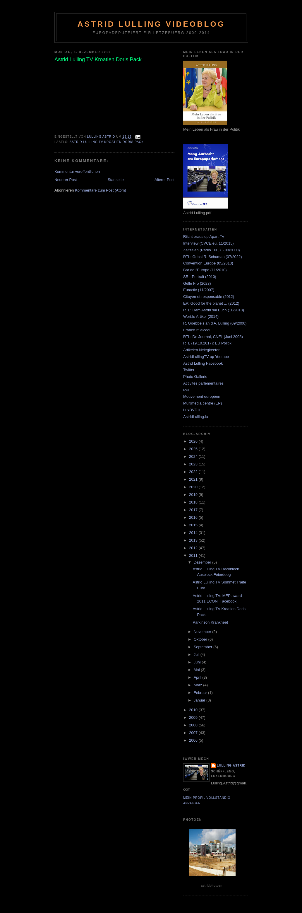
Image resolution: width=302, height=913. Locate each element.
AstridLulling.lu (195, 416)
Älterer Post (164, 180)
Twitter (188, 370)
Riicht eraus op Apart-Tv (203, 236)
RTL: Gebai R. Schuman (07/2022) (212, 257)
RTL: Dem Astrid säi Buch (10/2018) (213, 310)
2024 (194, 456)
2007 (194, 733)
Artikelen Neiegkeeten (201, 350)
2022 (194, 472)
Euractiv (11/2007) (198, 290)
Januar (200, 700)
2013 (194, 540)
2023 (194, 464)
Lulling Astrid (231, 765)
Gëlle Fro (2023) (197, 283)
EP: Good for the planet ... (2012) (211, 303)
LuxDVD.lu (192, 410)
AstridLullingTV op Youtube (206, 356)
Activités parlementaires (203, 383)
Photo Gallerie (195, 376)
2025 (194, 449)
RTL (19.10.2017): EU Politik (207, 343)
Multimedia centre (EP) (202, 403)
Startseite (116, 180)
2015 (194, 525)
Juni (198, 662)
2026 (194, 441)
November (203, 631)
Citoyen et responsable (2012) (208, 296)
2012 (194, 548)
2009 (194, 717)
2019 (194, 494)
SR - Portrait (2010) (199, 276)
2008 (194, 725)
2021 (194, 479)
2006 (194, 740)
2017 (194, 510)
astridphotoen (211, 885)
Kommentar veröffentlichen (77, 171)
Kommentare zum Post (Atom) (100, 190)
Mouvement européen (201, 396)
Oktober (201, 639)
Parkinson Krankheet (210, 622)
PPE (187, 390)
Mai (197, 670)
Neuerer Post (65, 180)
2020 (194, 487)
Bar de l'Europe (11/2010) (205, 270)
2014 (194, 532)
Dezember (203, 562)
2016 (194, 517)
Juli (197, 654)
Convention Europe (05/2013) (208, 263)
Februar (201, 692)
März (198, 685)
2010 (194, 710)
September (203, 647)
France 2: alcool (196, 330)
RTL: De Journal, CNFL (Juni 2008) (213, 337)
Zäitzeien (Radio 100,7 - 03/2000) (211, 250)
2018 (194, 502)
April (198, 677)
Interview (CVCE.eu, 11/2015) (208, 243)
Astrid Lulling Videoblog (151, 24)
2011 (194, 555)
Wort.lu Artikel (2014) (201, 316)
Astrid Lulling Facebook (203, 363)
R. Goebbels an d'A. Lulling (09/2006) (214, 323)
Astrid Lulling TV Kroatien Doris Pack (106, 142)
